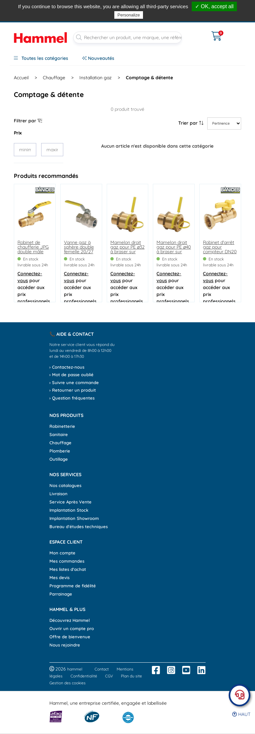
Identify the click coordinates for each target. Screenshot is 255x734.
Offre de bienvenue (69, 636)
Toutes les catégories (41, 58)
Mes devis (59, 577)
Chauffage (60, 442)
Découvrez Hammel (69, 620)
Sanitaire (58, 434)
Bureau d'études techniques (78, 526)
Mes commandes (66, 561)
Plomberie (59, 450)
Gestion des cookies (67, 682)
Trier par (191, 123)
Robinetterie (62, 426)
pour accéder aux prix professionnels (33, 287)
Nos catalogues (65, 485)
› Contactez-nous (66, 367)
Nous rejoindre (64, 645)
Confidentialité (84, 675)
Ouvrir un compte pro (71, 628)
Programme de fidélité (72, 585)
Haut (241, 714)
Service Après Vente (70, 501)
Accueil (21, 78)
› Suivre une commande (74, 382)
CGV (109, 675)
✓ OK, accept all (214, 6)
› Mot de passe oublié (71, 374)
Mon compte (62, 552)
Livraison (58, 493)
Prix (18, 133)
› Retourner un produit (72, 390)
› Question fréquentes (72, 398)
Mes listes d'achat (67, 569)
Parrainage (60, 594)
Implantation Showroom (74, 518)
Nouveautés (98, 58)
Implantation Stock (68, 510)
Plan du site (131, 675)
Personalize (129, 14)
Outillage (58, 459)
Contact (102, 669)
